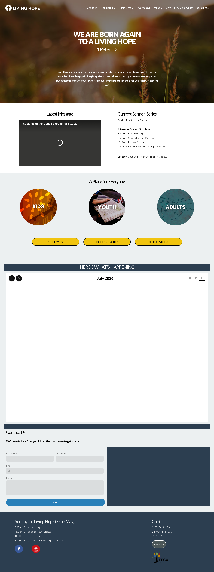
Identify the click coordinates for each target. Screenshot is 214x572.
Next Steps (127, 8)
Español (158, 8)
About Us (93, 8)
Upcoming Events (183, 8)
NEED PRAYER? (55, 241)
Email (8, 465)
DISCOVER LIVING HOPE (107, 241)
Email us (159, 544)
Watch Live (144, 8)
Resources (204, 8)
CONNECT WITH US (158, 241)
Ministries (110, 8)
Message (10, 478)
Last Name (61, 453)
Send (55, 502)
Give (168, 8)
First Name (11, 453)
